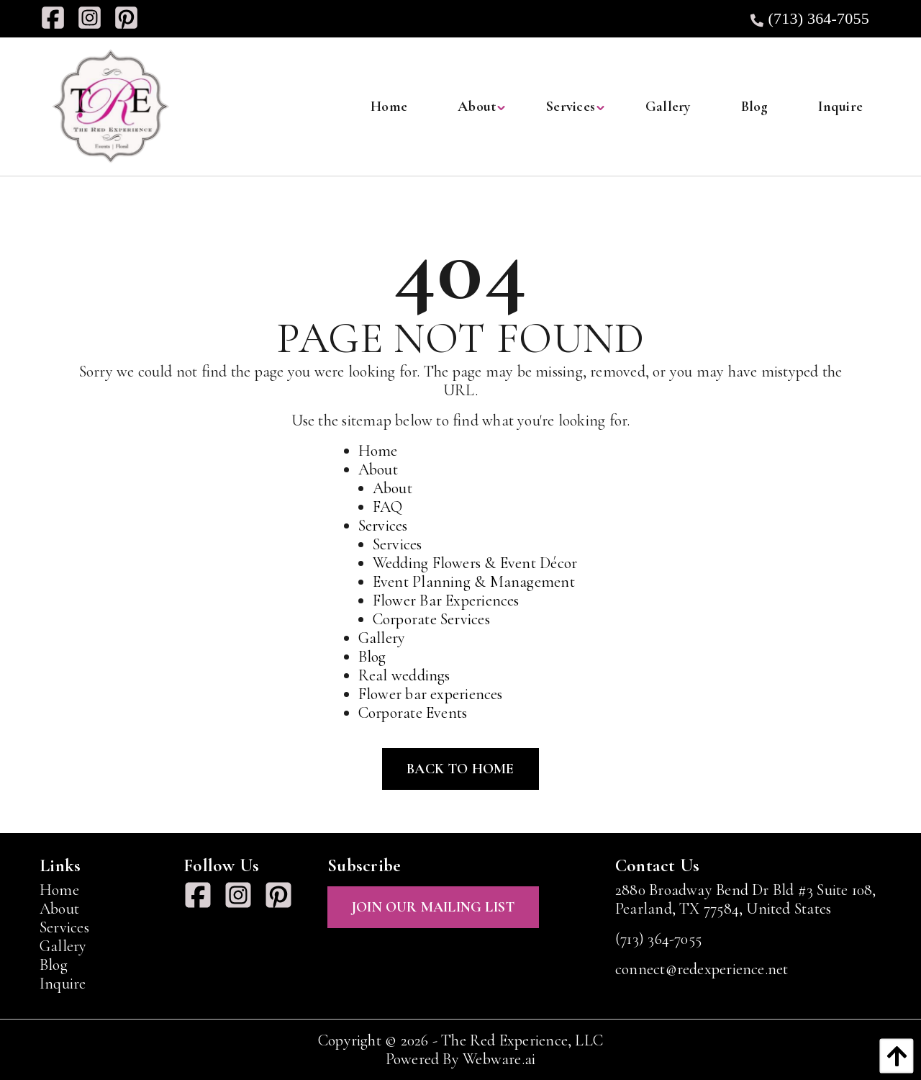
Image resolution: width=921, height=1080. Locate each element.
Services (383, 525)
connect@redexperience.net (702, 969)
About (378, 469)
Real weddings (404, 675)
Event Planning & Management (474, 581)
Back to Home (460, 769)
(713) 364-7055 (808, 19)
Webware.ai (499, 1059)
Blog (372, 656)
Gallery (382, 638)
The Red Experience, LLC (522, 1040)
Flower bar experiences (430, 694)
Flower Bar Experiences (446, 600)
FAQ (388, 507)
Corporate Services (431, 619)
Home (378, 450)
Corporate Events (413, 712)
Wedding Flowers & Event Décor (475, 563)
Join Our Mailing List (433, 907)
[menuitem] (388, 106)
